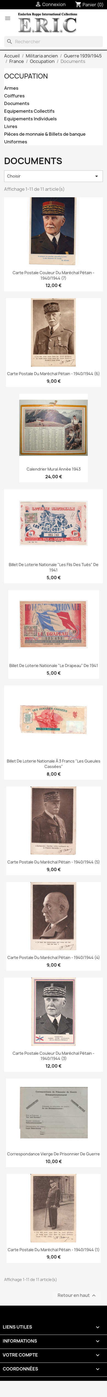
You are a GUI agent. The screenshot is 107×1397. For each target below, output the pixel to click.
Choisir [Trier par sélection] (53, 176)
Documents (16, 103)
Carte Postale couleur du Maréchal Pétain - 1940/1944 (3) (53, 1056)
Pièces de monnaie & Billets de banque (45, 134)
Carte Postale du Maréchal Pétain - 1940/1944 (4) (53, 957)
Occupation (26, 76)
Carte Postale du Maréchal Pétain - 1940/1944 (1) (54, 1249)
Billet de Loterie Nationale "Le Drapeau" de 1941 (53, 665)
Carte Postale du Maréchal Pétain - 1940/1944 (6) (53, 373)
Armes (11, 88)
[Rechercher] (53, 41)
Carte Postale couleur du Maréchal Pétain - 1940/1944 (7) (53, 275)
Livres (10, 126)
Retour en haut (77, 1295)
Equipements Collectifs (29, 111)
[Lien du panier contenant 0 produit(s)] (89, 5)
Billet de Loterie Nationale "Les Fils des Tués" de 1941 (53, 567)
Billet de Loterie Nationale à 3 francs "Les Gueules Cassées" (53, 763)
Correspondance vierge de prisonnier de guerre (53, 1154)
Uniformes (15, 142)
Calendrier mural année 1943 (54, 469)
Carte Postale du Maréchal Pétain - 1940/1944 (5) (53, 862)
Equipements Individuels (30, 119)
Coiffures (14, 96)
